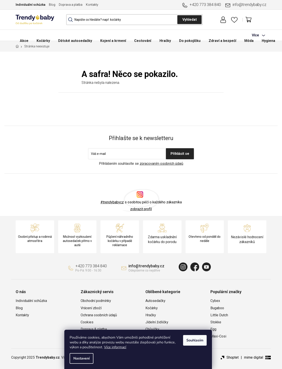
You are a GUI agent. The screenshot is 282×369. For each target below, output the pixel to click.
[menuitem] (24, 35)
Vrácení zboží (91, 308)
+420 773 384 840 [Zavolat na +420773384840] (205, 4)
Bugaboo (217, 308)
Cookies (87, 322)
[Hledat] (134, 19)
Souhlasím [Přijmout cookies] (197, 340)
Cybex (215, 301)
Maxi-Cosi (218, 336)
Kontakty (92, 4)
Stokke (215, 322)
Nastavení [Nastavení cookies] (84, 358)
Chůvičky (152, 329)
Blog (52, 4)
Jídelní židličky (156, 322)
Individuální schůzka (30, 4)
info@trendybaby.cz (249, 4)
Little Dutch (219, 315)
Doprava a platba (70, 4)
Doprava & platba (94, 329)
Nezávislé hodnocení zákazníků (247, 239)
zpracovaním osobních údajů (161, 163)
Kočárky (151, 308)
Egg (213, 329)
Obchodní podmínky (96, 301)
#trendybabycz (112, 202)
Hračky (150, 315)
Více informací (118, 347)
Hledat (189, 19)
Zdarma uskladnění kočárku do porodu (162, 239)
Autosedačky (155, 301)
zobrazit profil (141, 209)
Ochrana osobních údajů (99, 315)
